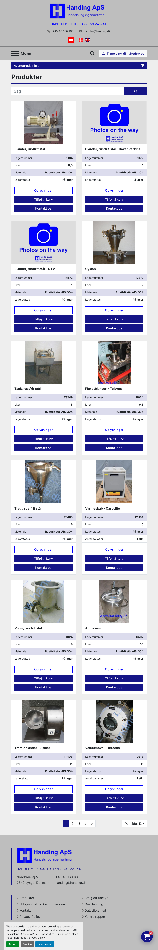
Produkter (26, 898)
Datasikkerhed (95, 910)
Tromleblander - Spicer (32, 748)
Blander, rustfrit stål (29, 149)
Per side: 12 (133, 824)
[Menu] (15, 53)
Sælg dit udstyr (96, 898)
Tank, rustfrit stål (27, 389)
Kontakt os (43, 208)
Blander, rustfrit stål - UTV (34, 269)
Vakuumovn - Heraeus (102, 748)
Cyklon (90, 269)
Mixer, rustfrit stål (28, 628)
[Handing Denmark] (44, 855)
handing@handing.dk (71, 883)
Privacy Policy (30, 917)
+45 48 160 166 (63, 31)
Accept (13, 944)
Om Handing (94, 904)
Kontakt (25, 910)
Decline (27, 944)
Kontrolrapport (96, 917)
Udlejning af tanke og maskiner (42, 904)
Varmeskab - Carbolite (102, 508)
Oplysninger (43, 190)
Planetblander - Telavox (103, 389)
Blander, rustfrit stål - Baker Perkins (112, 149)
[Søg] (67, 91)
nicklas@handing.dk (97, 31)
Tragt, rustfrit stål (27, 508)
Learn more (45, 944)
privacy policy (36, 937)
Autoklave (93, 628)
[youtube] (71, 40)
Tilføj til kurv (43, 199)
